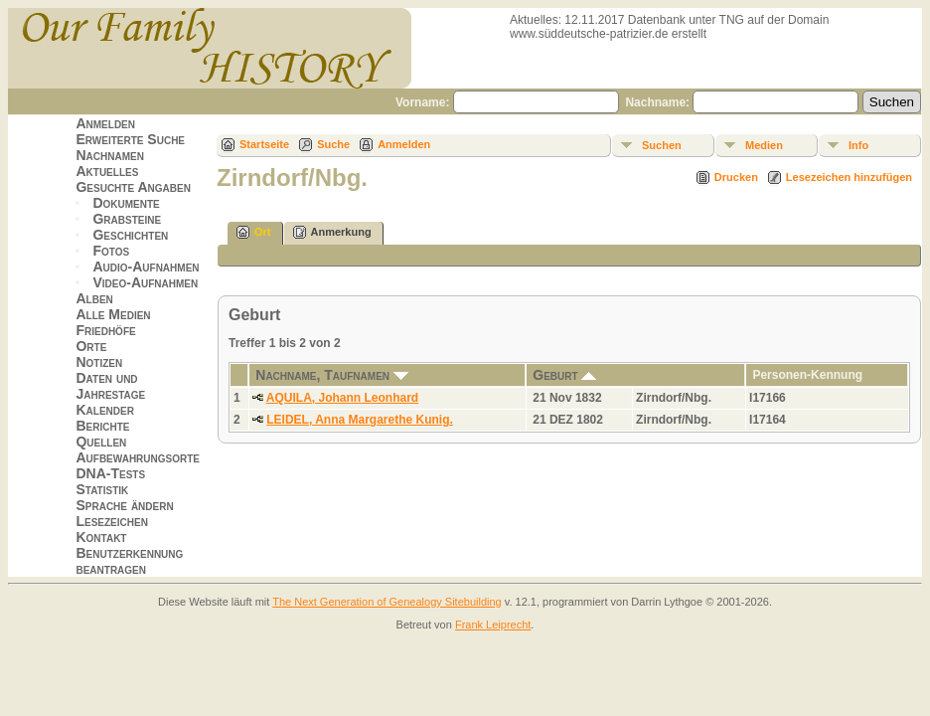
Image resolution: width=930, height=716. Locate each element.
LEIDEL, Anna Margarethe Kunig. (359, 420)
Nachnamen (109, 155)
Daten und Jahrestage (110, 386)
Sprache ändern (124, 505)
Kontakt (101, 537)
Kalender (104, 410)
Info (858, 145)
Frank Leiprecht (493, 624)
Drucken (736, 177)
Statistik (102, 489)
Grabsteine (126, 219)
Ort (253, 232)
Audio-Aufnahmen (145, 266)
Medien (764, 145)
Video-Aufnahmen (145, 282)
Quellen (101, 441)
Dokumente (125, 203)
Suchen (662, 145)
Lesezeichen (111, 521)
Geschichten (130, 235)
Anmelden (105, 123)
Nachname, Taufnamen (331, 375)
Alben (94, 298)
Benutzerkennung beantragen (129, 561)
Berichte (102, 426)
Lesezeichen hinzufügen (849, 177)
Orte (91, 346)
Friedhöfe (105, 330)
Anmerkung (332, 232)
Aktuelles (107, 171)
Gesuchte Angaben (133, 187)
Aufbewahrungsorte (138, 457)
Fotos (110, 251)
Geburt (564, 375)
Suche (333, 144)
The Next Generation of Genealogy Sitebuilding (387, 602)
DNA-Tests (110, 473)
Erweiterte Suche (130, 139)
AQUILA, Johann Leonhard (342, 398)
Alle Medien (113, 314)
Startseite (264, 144)
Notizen (99, 362)
